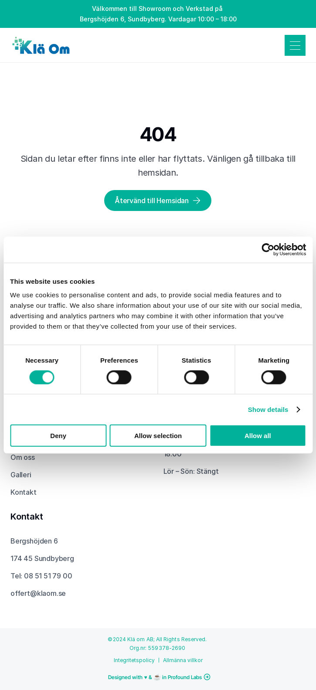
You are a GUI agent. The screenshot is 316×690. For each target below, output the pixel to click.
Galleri (20, 474)
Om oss (22, 457)
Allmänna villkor (183, 660)
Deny (58, 435)
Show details (268, 409)
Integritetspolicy (134, 660)
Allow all (258, 435)
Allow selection (158, 435)
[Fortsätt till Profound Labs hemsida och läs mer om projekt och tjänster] (157, 677)
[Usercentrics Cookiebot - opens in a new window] (268, 249)
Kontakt (23, 492)
